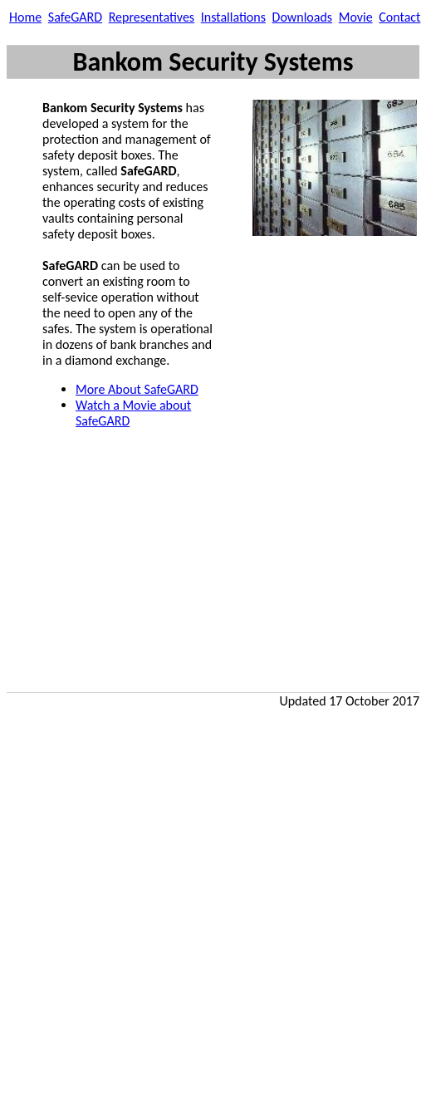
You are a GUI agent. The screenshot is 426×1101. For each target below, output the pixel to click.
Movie (356, 17)
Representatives (151, 17)
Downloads (302, 17)
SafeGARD (75, 17)
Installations (233, 17)
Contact (399, 17)
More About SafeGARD (137, 389)
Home (25, 17)
